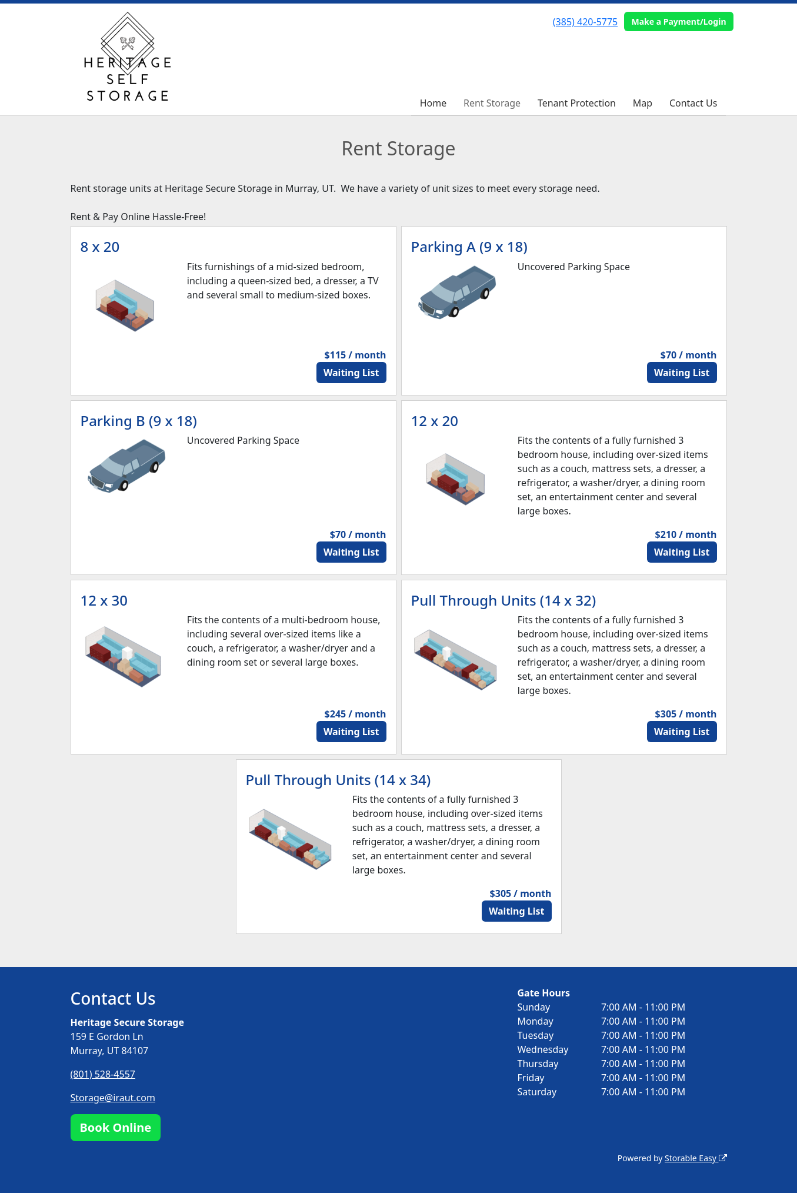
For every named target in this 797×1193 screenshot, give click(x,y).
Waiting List (351, 372)
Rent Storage (492, 103)
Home (433, 103)
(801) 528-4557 (103, 1074)
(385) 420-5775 (585, 21)
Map (642, 103)
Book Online (116, 1127)
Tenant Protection (577, 103)
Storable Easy (695, 1158)
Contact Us (693, 103)
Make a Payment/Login (678, 21)
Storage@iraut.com (113, 1097)
